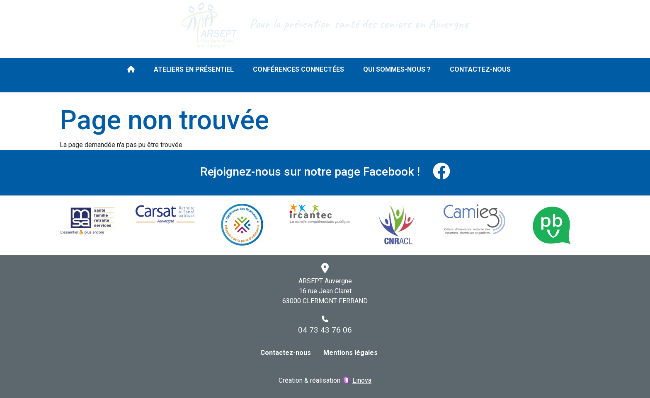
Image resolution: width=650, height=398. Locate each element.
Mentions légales (350, 353)
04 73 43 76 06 (325, 330)
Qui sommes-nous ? (397, 69)
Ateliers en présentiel (194, 69)
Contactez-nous (480, 69)
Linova (361, 380)
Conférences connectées (298, 69)
